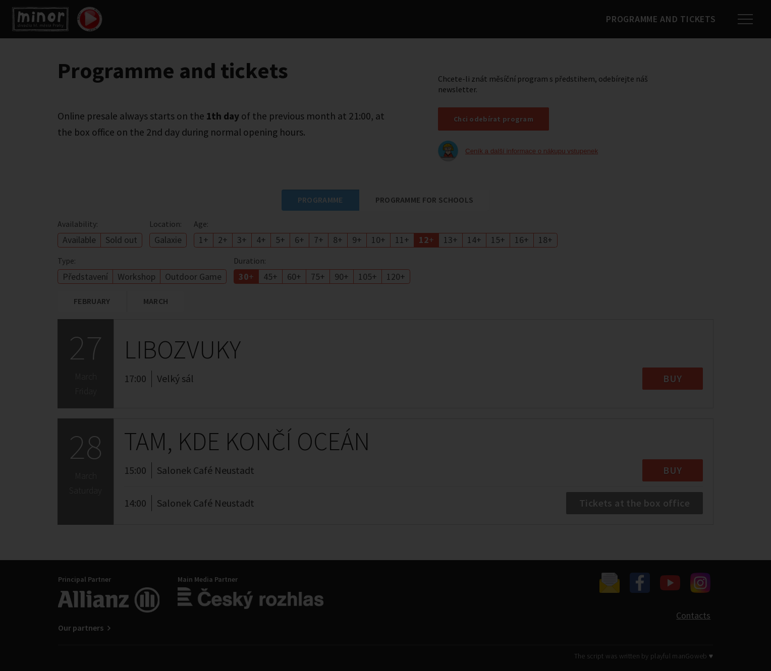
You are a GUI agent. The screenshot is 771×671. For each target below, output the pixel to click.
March (156, 301)
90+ (342, 276)
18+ (545, 240)
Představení (85, 276)
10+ (378, 240)
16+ (522, 240)
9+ (357, 240)
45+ (270, 276)
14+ (474, 240)
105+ (367, 276)
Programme (320, 200)
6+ (299, 240)
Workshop (136, 276)
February (92, 301)
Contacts (693, 615)
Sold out (121, 240)
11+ (402, 240)
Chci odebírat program (493, 119)
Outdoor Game (193, 276)
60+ (294, 276)
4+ (261, 240)
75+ (318, 276)
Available (79, 240)
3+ (242, 240)
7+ (318, 240)
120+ (396, 276)
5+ (280, 240)
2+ (223, 240)
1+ (203, 240)
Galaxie (168, 240)
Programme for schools (424, 200)
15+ (498, 240)
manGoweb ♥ (692, 655)
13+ (451, 240)
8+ (338, 240)
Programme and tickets (657, 19)
